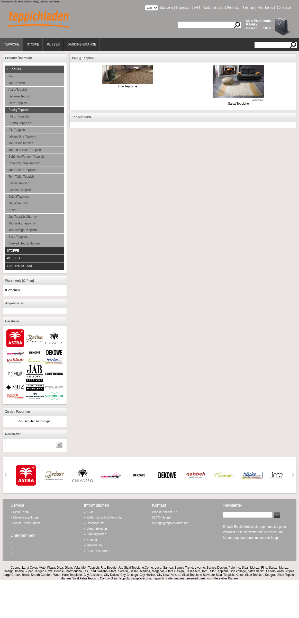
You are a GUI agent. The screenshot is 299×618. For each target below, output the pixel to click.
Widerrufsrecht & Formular (221, 8)
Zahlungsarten (96, 534)
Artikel (253, 24)
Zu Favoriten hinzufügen (34, 421)
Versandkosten (97, 529)
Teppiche (11, 44)
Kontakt (92, 540)
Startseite (166, 8)
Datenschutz (95, 523)
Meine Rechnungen (26, 523)
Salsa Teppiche (238, 101)
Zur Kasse (284, 8)
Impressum (183, 8)
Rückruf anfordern (99, 551)
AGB (197, 8)
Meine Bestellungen (26, 517)
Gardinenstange (81, 44)
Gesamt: (252, 28)
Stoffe (33, 44)
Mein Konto (265, 8)
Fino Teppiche (127, 84)
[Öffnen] (27, 281)
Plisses (53, 44)
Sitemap (248, 8)
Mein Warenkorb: (258, 21)
